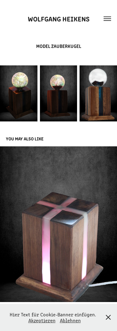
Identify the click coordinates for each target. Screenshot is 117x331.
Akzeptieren (42, 320)
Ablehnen (70, 320)
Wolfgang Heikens (59, 18)
